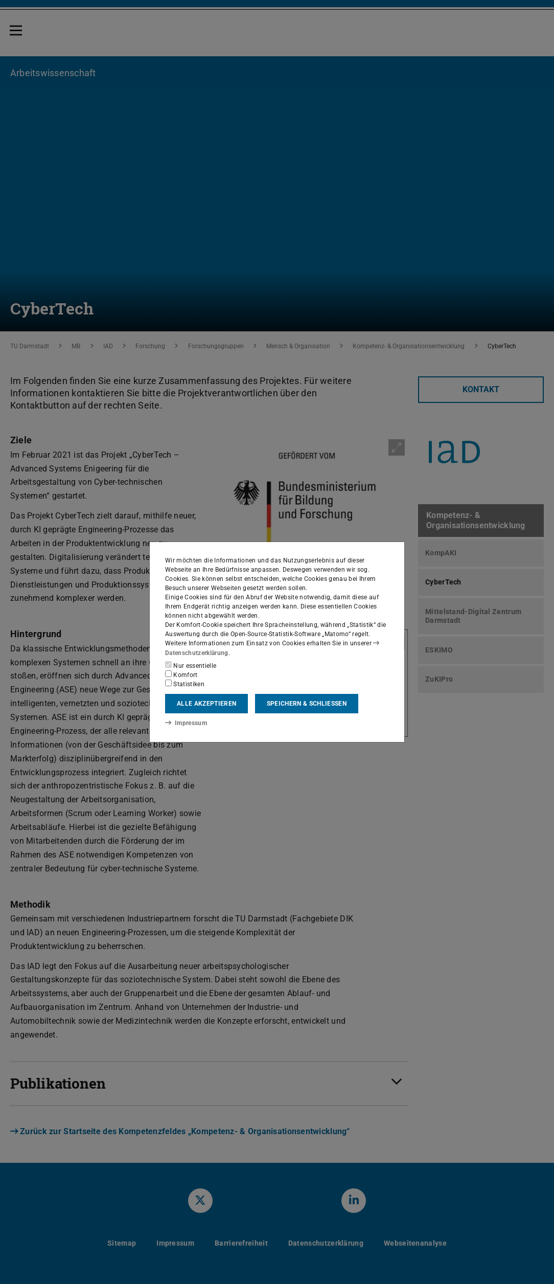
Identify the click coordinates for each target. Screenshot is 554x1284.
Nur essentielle (190, 665)
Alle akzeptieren (206, 703)
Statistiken (184, 684)
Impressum (185, 723)
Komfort (181, 674)
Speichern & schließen (307, 703)
